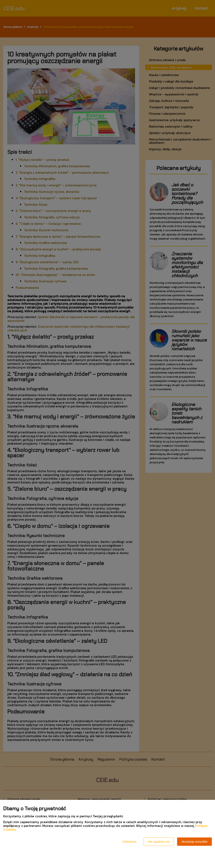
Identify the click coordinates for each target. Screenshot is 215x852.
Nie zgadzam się (159, 841)
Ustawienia (129, 841)
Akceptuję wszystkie (194, 841)
